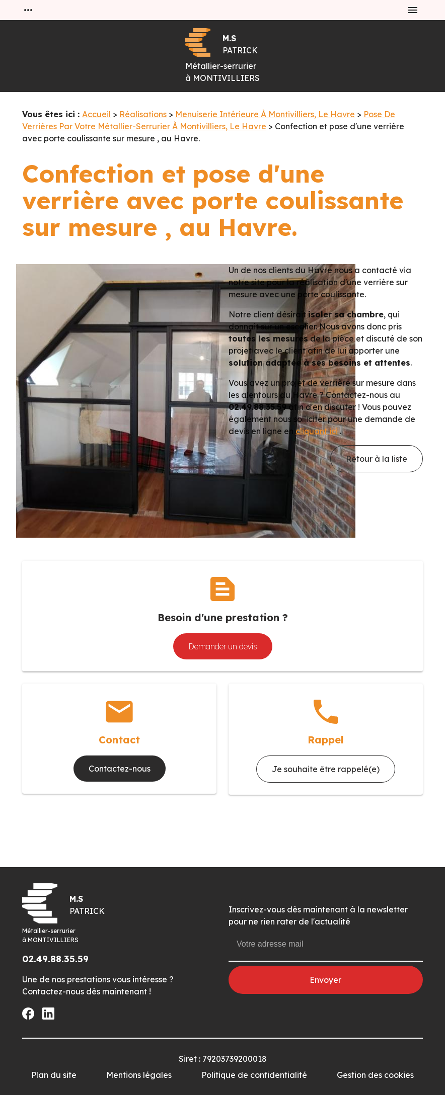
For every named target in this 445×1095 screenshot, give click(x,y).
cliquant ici (316, 431)
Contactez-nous (120, 769)
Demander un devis (222, 646)
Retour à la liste (376, 459)
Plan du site (54, 1075)
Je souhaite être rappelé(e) (326, 769)
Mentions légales (139, 1075)
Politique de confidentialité (254, 1075)
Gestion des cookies (375, 1075)
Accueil (96, 114)
